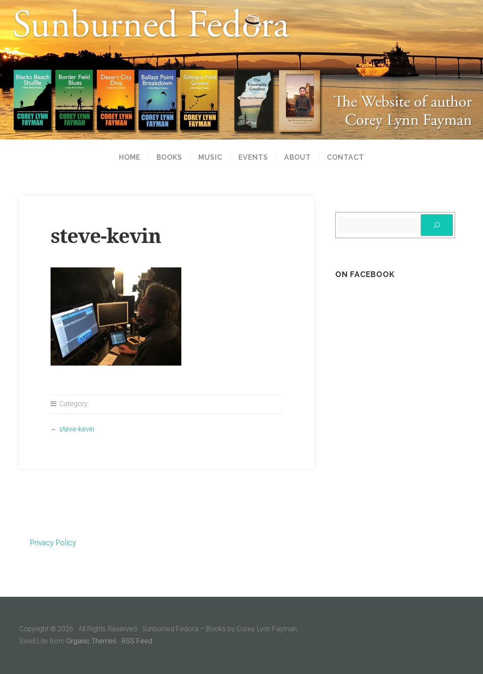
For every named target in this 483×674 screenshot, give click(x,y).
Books (169, 157)
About (297, 157)
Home (129, 157)
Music (210, 157)
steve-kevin (76, 429)
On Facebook (365, 274)
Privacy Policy (53, 542)
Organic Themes (91, 641)
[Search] (437, 225)
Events (253, 157)
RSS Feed (137, 641)
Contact (345, 157)
